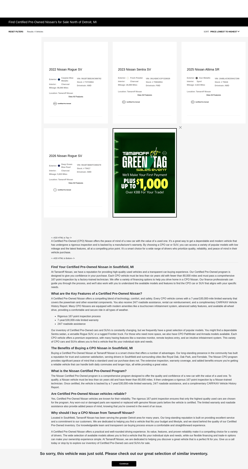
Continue (123, 464)
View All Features (75, 97)
